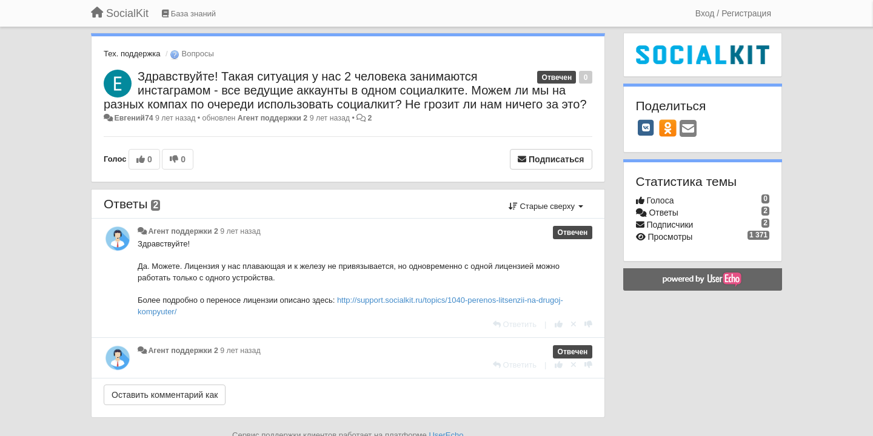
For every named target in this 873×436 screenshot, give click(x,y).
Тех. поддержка (132, 53)
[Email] (688, 129)
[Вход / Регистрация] (733, 13)
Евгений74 (133, 118)
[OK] (668, 128)
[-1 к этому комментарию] (588, 324)
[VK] (646, 128)
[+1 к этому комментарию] (559, 324)
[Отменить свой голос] (573, 324)
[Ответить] (515, 324)
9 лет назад (240, 231)
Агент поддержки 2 (272, 118)
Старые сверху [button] (546, 206)
